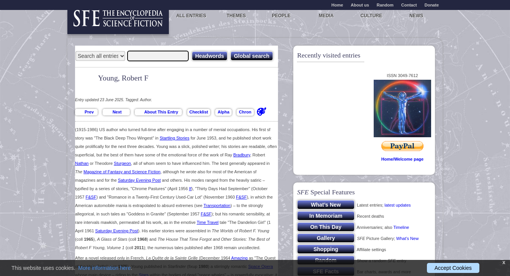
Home (337, 5)
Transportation (216, 205)
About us (360, 5)
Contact (409, 5)
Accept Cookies (453, 268)
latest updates (397, 205)
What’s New (407, 238)
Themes (236, 15)
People (281, 15)
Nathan (81, 163)
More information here (104, 268)
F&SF (91, 197)
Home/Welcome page (402, 159)
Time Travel (208, 222)
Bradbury (241, 155)
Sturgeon (122, 163)
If (190, 188)
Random (385, 5)
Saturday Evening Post (139, 180)
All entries (191, 15)
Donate (432, 5)
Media (326, 15)
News (416, 15)
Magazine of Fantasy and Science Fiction (121, 171)
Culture (371, 15)
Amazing (239, 258)
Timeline (401, 227)
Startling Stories (175, 138)
